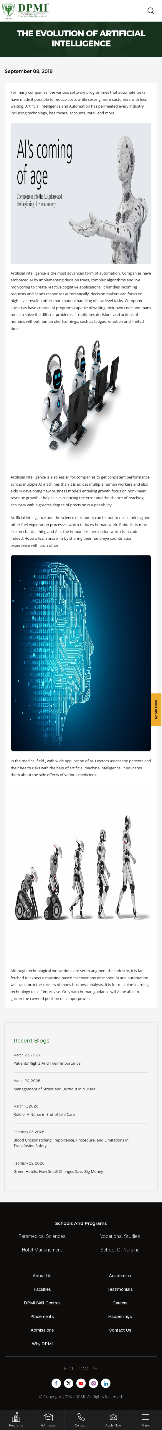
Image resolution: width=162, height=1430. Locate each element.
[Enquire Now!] (113, 1419)
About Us (42, 1275)
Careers (120, 1303)
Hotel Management (42, 1250)
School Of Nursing (120, 1250)
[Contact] (81, 1419)
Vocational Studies (120, 1236)
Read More (81, 1062)
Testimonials (120, 1289)
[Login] (48, 1419)
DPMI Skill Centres (42, 1303)
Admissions (42, 1330)
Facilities (42, 1289)
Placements (42, 1316)
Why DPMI (42, 1343)
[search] (149, 10)
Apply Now (156, 709)
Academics (120, 1275)
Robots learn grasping (44, 538)
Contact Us (120, 1330)
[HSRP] (16, 1419)
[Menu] (146, 1419)
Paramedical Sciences (42, 1236)
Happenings (120, 1316)
